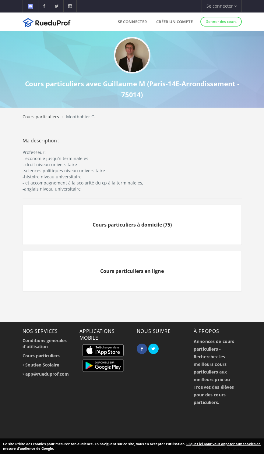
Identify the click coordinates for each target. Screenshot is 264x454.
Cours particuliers (41, 117)
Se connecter (132, 21)
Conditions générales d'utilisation (45, 343)
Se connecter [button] (221, 6)
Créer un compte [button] (174, 21)
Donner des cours (221, 21)
